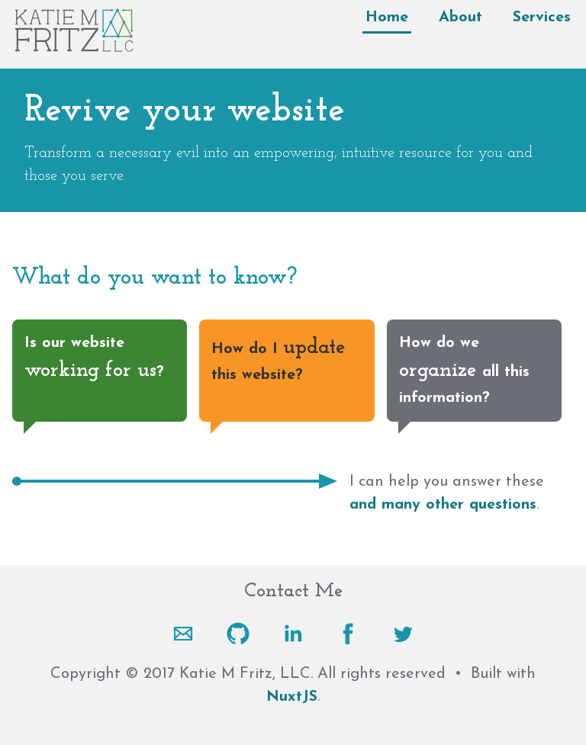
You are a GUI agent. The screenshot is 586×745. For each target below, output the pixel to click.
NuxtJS (291, 697)
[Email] (183, 633)
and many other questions (442, 504)
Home (386, 17)
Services (542, 17)
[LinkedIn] (293, 633)
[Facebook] (348, 633)
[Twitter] (403, 633)
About (460, 17)
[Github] (238, 633)
